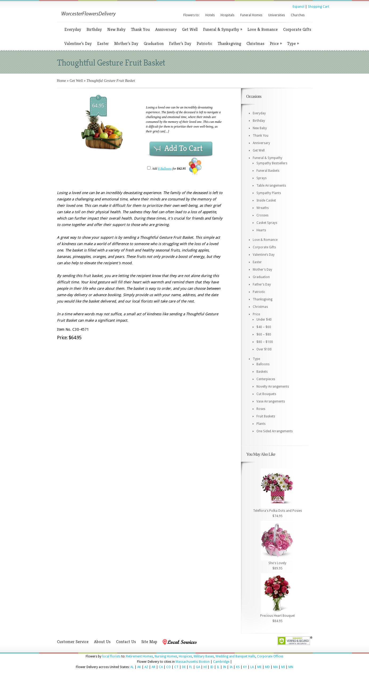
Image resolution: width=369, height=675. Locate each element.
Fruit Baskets (265, 416)
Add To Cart (183, 148)
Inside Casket (266, 200)
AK (139, 667)
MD (267, 667)
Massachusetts (186, 662)
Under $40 (264, 319)
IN (224, 667)
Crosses (262, 215)
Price (276, 43)
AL (132, 667)
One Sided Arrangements (274, 431)
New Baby (116, 29)
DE (184, 667)
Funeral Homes (251, 15)
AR (153, 667)
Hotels (210, 15)
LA (252, 667)
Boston (204, 662)
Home (61, 81)
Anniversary (166, 29)
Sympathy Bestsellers (271, 163)
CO (168, 667)
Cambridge (221, 662)
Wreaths (262, 208)
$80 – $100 (264, 342)
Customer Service (73, 641)
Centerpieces (265, 379)
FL (190, 667)
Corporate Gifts (297, 29)
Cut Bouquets (266, 394)
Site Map (149, 641)
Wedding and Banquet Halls (235, 656)
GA (198, 667)
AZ (146, 667)
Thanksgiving (229, 43)
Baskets (262, 372)
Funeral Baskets (267, 171)
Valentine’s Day (78, 43)
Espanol (298, 7)
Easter (103, 43)
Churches (298, 15)
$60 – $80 (263, 334)
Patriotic (204, 43)
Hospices (185, 656)
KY (245, 667)
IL (218, 667)
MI (283, 667)
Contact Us (126, 641)
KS (238, 667)
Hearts (261, 230)
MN (290, 667)
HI (205, 667)
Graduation (154, 43)
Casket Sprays (266, 223)
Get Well (190, 29)
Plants (261, 424)
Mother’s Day (126, 43)
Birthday (94, 29)
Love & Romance (262, 29)
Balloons (263, 364)
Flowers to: (191, 15)
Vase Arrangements (270, 401)
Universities (276, 15)
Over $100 (264, 349)
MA (275, 667)
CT (176, 667)
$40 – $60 (263, 327)
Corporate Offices (270, 656)
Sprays (261, 178)
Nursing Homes (166, 656)
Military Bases (204, 656)
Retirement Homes (139, 656)
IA (231, 667)
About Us (102, 641)
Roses (260, 409)
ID (211, 667)
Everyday (72, 29)
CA (161, 667)
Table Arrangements (271, 185)
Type (293, 43)
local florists (111, 656)
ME (259, 667)
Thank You (140, 29)
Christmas (255, 43)
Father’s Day (180, 43)
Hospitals (227, 15)
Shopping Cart (318, 7)
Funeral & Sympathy (222, 29)
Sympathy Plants (268, 193)
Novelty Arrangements (272, 386)
